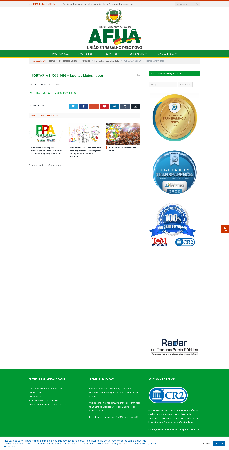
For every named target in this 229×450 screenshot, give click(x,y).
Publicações (136, 53)
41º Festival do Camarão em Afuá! (105, 416)
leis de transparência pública (162, 422)
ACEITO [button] (219, 443)
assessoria (170, 414)
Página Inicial (60, 53)
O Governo (110, 53)
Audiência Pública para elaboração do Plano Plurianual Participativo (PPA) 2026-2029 (99, 4)
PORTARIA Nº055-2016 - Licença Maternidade (52, 92)
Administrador (40, 84)
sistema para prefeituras (187, 410)
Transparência (165, 53)
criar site (168, 410)
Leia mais (123, 443)
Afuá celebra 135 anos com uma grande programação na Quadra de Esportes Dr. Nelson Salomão (85, 152)
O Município (85, 53)
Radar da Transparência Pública (183, 429)
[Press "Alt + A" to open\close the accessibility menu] (225, 229)
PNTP (161, 429)
